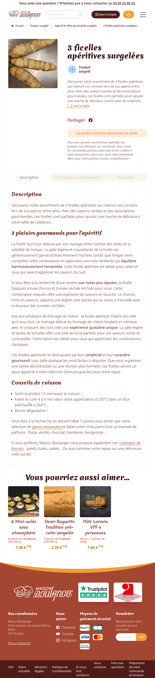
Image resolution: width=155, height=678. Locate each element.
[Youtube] (64, 633)
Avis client (126, 177)
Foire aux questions (117, 665)
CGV (11, 667)
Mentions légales (41, 669)
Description (29, 177)
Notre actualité (24, 669)
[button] (105, 14)
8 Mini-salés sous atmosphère (23, 527)
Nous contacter (19, 643)
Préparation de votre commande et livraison (137, 669)
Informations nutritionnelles (77, 177)
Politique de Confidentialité (61, 669)
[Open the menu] (143, 14)
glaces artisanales (47, 426)
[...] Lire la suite (78, 105)
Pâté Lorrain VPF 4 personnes (95, 527)
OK (141, 637)
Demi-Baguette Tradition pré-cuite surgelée (60, 527)
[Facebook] (65, 627)
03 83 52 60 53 (124, 3)
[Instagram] (66, 640)
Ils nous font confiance (82, 671)
